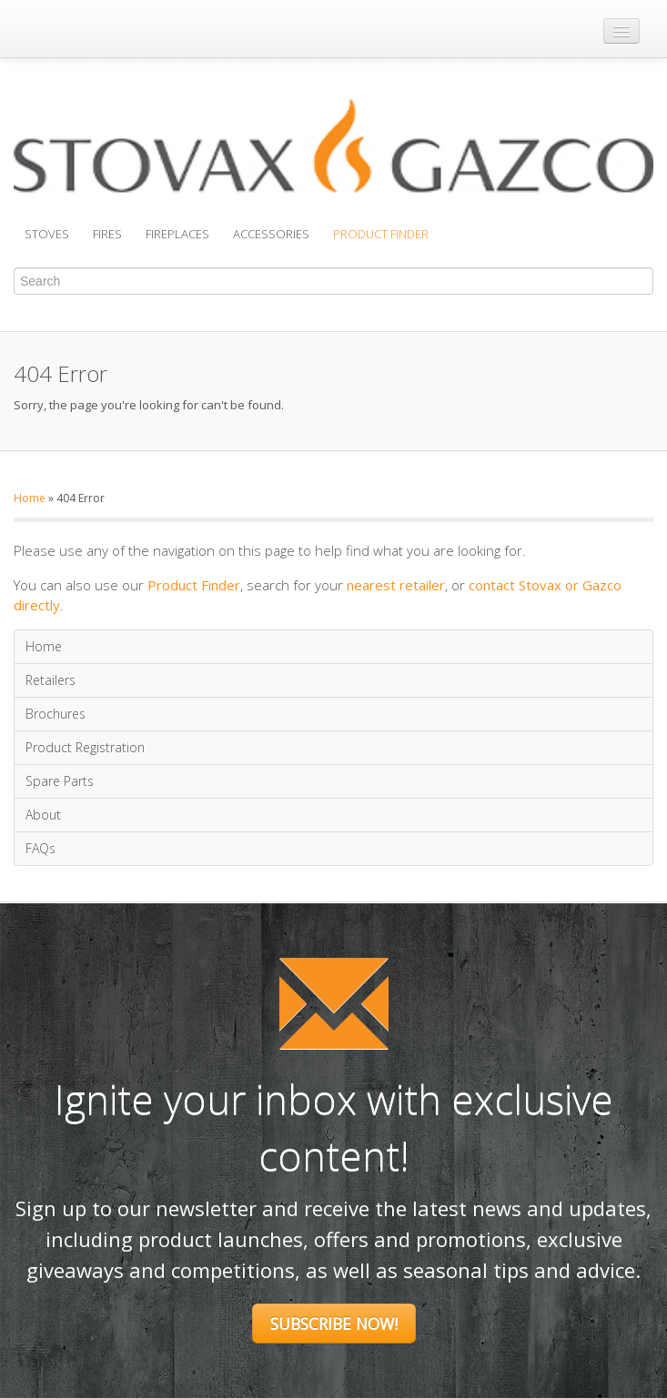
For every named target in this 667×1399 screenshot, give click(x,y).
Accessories (271, 234)
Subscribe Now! (334, 1323)
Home (29, 498)
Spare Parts (59, 781)
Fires (107, 234)
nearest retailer (396, 585)
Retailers (50, 680)
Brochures (55, 713)
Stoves (47, 234)
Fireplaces (177, 234)
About (43, 814)
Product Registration (85, 747)
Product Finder (381, 234)
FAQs (40, 848)
